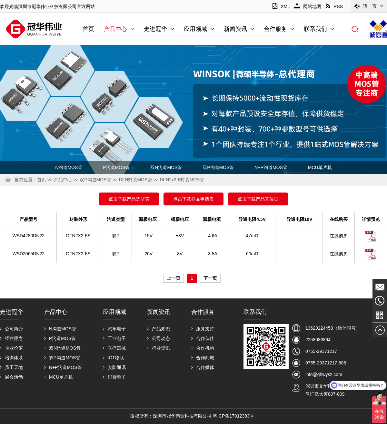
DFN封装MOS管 (135, 179)
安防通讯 (114, 367)
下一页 (210, 278)
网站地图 (307, 6)
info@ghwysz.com (323, 374)
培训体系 (11, 357)
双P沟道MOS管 (218, 167)
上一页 (173, 278)
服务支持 (202, 328)
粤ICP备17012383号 (233, 416)
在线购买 (339, 235)
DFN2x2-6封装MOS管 (182, 179)
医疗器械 (114, 348)
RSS (334, 6)
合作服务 (279, 29)
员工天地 (11, 367)
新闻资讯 (239, 29)
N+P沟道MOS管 (270, 167)
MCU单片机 (320, 167)
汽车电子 (114, 328)
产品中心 (119, 29)
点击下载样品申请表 (193, 199)
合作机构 (202, 348)
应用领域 (199, 29)
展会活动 (11, 377)
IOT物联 (113, 357)
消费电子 (114, 377)
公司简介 (11, 328)
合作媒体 (202, 367)
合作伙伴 (202, 338)
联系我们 (319, 29)
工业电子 (114, 338)
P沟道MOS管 (116, 167)
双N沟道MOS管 (166, 167)
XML (281, 6)
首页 (88, 29)
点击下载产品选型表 (129, 199)
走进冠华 (159, 29)
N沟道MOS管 (68, 167)
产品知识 (158, 328)
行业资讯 (158, 348)
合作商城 (202, 357)
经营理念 (11, 338)
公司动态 (158, 338)
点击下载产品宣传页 (258, 199)
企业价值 (11, 348)
